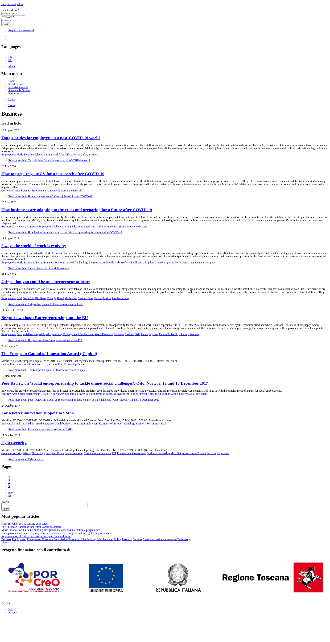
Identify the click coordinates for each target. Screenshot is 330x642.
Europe (21, 334)
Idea (90, 298)
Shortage (119, 334)
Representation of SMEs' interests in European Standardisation (36, 536)
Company (32, 226)
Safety (84, 154)
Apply (6, 508)
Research (127, 539)
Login (11, 99)
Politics (134, 393)
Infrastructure (189, 453)
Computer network (100, 453)
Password (7, 16)
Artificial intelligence (132, 262)
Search (5, 501)
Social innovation (95, 393)
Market (98, 298)
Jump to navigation (12, 4)
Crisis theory (19, 226)
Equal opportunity (52, 334)
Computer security (11, 453)
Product (106, 298)
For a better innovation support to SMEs (37, 413)
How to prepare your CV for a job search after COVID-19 (52, 173)
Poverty (183, 393)
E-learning (64, 190)
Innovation (16, 364)
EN (10, 57)
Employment (8, 154)
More (4, 542)
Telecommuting (43, 154)
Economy (194, 334)
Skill (138, 334)
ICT (114, 453)
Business (94, 154)
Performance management (189, 262)
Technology (81, 262)
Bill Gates (40, 298)
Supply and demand (136, 226)
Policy (117, 539)
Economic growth (64, 262)
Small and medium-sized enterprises (104, 226)
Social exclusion (32, 364)
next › (11, 492)
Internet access (97, 262)
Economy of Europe (110, 423)
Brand (60, 298)
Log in (6, 24)
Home (11, 80)
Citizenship (70, 364)
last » (11, 495)
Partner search (16, 93)
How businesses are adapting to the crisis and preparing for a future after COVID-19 (76, 209)
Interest (143, 393)
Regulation (223, 453)
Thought (51, 298)
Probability (173, 334)
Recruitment (153, 423)
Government (139, 453)
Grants (174, 393)
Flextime (29, 154)
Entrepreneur (8, 298)
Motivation (71, 298)
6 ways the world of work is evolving (33, 245)
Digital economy (74, 453)
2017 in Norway (55, 393)
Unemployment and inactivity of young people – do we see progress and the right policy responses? (56, 533)
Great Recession (104, 334)
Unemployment (150, 334)
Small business (63, 423)
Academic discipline (158, 393)
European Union (55, 453)
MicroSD (175, 453)
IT (9, 54)
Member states (86, 334)
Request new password (21, 30)
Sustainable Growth (19, 90)
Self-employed (33, 334)
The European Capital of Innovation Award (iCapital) (49, 353)
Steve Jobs (29, 298)
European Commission (55, 539)
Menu (11, 66)
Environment (124, 453)
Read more (49, 160)
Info (10, 609)
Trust (87, 453)
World (19, 154)
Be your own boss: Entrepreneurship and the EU (44, 317)
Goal (19, 298)
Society (184, 334)
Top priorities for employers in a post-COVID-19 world (50, 137)
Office (68, 154)
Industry (92, 539)
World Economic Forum (29, 262)
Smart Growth (16, 84)
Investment (123, 393)
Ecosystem (48, 364)
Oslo (43, 393)
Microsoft (76, 190)
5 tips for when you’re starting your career (24, 523)
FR (10, 60)
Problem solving (121, 298)
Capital (5, 364)
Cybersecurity (14, 442)
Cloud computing (164, 262)
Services (211, 453)
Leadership (163, 453)
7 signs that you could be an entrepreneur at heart (45, 281)
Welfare (59, 364)
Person (76, 154)
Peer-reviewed (9, 393)
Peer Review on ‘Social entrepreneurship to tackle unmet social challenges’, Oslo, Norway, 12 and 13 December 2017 (104, 383)
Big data (149, 262)
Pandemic (52, 190)
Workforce (58, 154)
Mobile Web (113, 262)
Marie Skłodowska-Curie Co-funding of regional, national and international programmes (50, 529)
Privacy (27, 453)
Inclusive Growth (18, 87)
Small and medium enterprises (160, 539)
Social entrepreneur (29, 393)
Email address (10, 10)
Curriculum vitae (10, 190)
